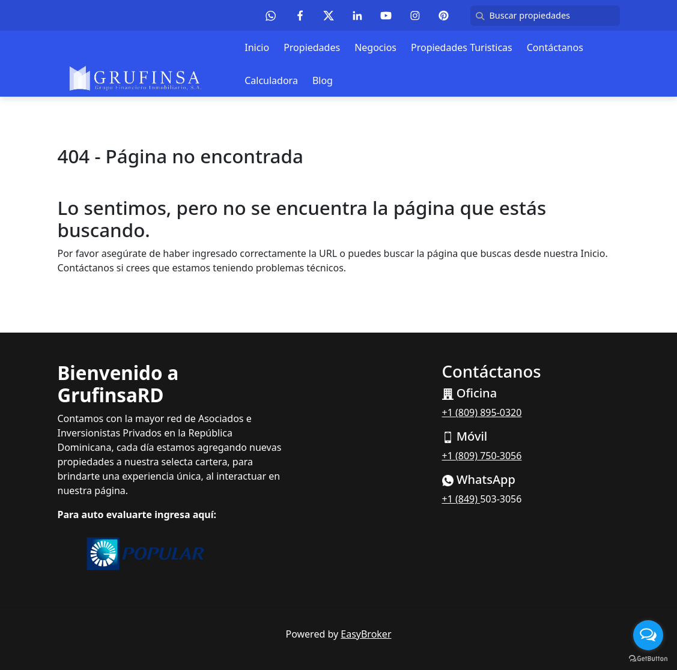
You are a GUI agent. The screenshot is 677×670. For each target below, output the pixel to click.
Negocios (375, 47)
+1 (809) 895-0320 (482, 412)
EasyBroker (366, 634)
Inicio (256, 47)
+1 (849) (461, 499)
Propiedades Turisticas (461, 47)
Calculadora (271, 80)
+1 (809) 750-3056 (482, 455)
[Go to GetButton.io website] (648, 658)
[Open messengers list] (648, 635)
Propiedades (312, 47)
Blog (322, 80)
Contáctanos (555, 47)
